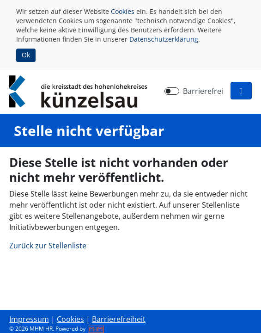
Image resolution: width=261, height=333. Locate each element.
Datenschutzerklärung (163, 39)
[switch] (171, 91)
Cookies (122, 11)
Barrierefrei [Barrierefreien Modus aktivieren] (203, 91)
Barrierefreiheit (119, 319)
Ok (26, 54)
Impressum (29, 319)
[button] (241, 90)
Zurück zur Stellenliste (47, 245)
